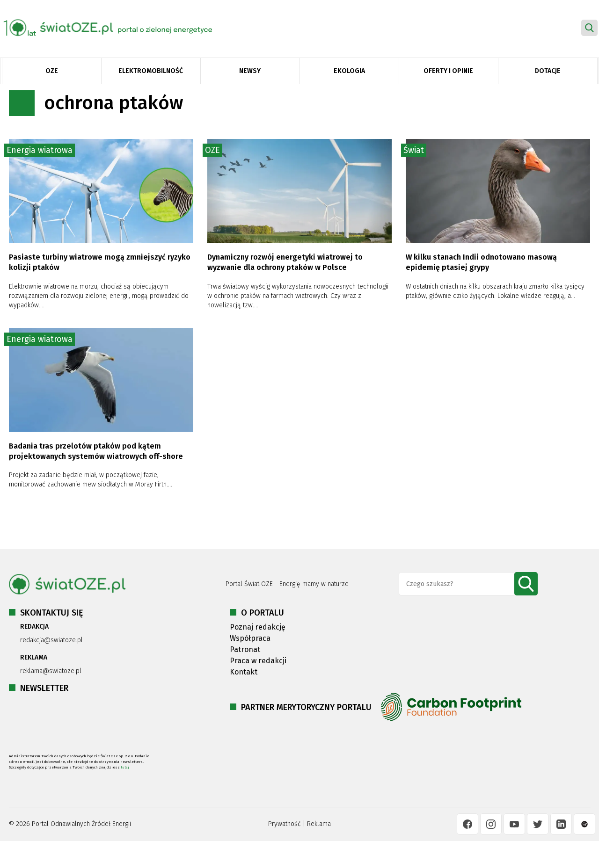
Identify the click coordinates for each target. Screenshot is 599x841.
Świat (413, 150)
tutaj (125, 767)
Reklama (319, 824)
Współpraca (250, 638)
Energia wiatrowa (40, 150)
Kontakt (243, 671)
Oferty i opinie (448, 71)
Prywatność (284, 824)
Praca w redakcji (258, 660)
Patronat (245, 649)
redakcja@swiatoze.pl (51, 640)
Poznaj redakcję (257, 627)
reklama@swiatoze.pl (50, 671)
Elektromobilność (150, 71)
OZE (51, 71)
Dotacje (548, 71)
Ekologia (349, 71)
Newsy (250, 71)
